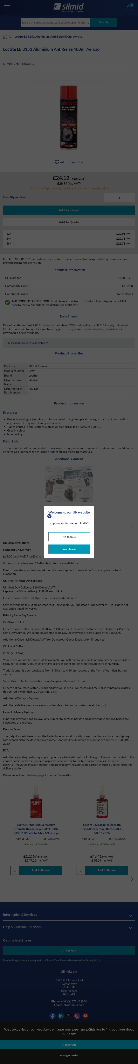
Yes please (69, 549)
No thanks (69, 537)
